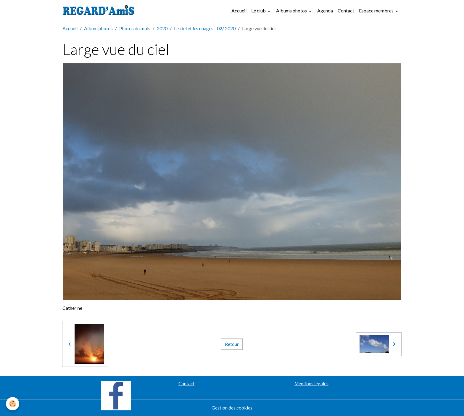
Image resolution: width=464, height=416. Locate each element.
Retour (232, 344)
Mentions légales (311, 383)
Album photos (98, 28)
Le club (259, 10)
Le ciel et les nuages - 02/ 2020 (205, 28)
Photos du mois (134, 28)
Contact (346, 10)
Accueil (238, 10)
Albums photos (292, 10)
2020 (162, 28)
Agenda (325, 10)
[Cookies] (12, 403)
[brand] (99, 11)
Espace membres (376, 10)
